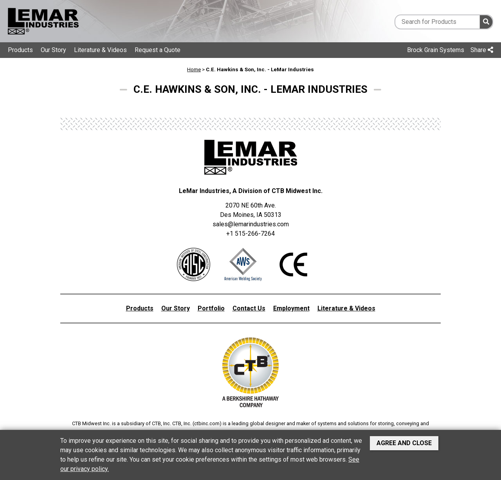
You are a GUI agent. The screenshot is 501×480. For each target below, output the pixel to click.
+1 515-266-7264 (250, 233)
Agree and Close (404, 443)
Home (194, 69)
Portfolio (211, 308)
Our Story (53, 50)
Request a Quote (157, 50)
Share (481, 50)
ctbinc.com (207, 423)
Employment (291, 308)
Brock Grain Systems (435, 50)
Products (20, 50)
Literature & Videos (100, 50)
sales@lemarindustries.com (251, 224)
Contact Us (248, 308)
